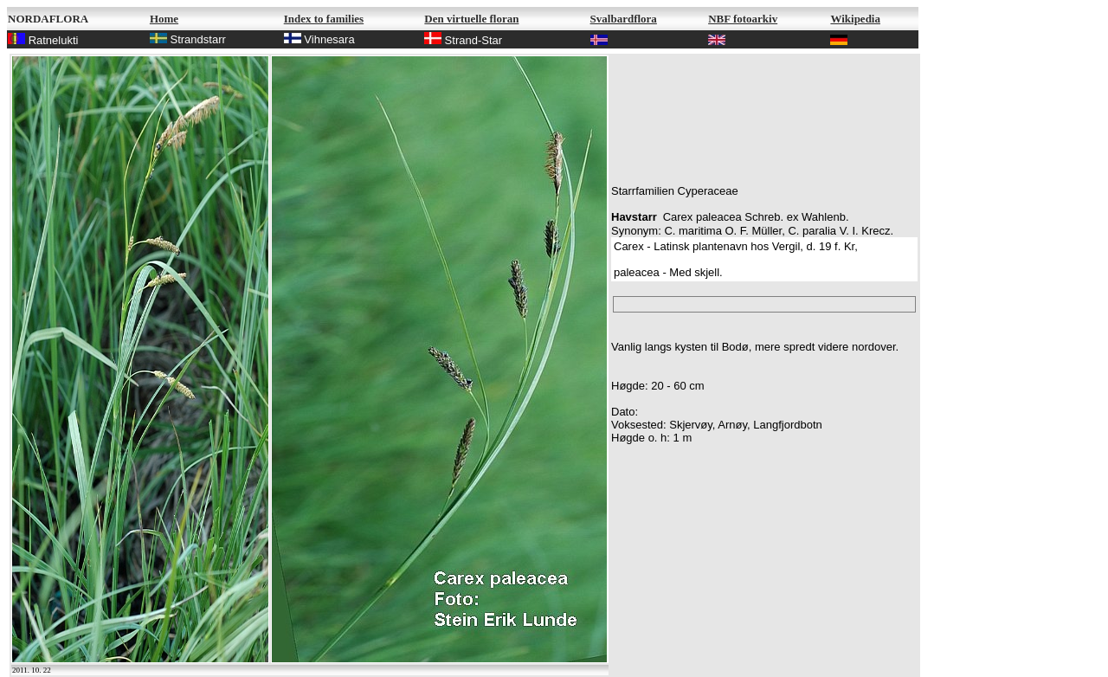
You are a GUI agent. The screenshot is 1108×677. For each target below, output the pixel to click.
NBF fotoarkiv (742, 18)
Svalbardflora (623, 18)
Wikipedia (855, 18)
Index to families (324, 18)
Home (164, 18)
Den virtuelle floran (471, 18)
